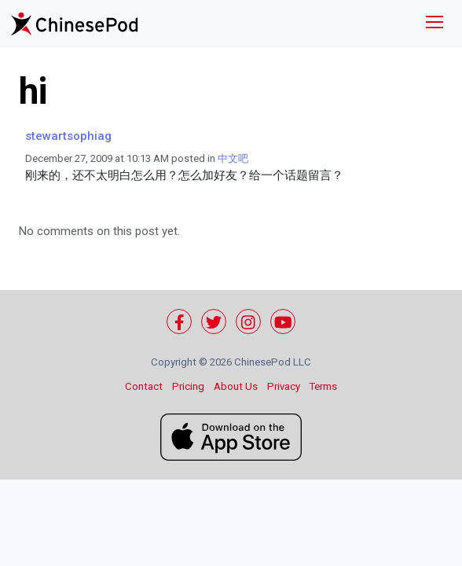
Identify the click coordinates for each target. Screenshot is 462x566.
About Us (236, 386)
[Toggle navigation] (434, 24)
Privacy (283, 386)
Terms (323, 386)
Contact (144, 386)
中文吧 (233, 158)
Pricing (188, 386)
